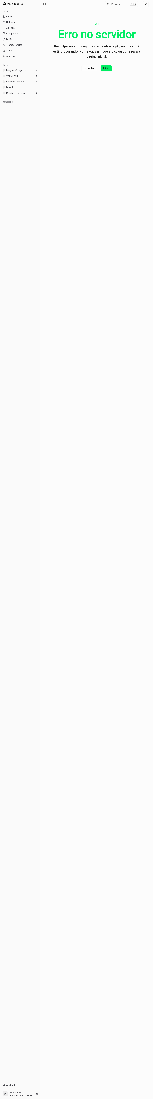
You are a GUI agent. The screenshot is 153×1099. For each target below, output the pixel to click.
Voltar (89, 68)
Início (106, 68)
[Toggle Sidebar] (40, 549)
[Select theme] (146, 4)
